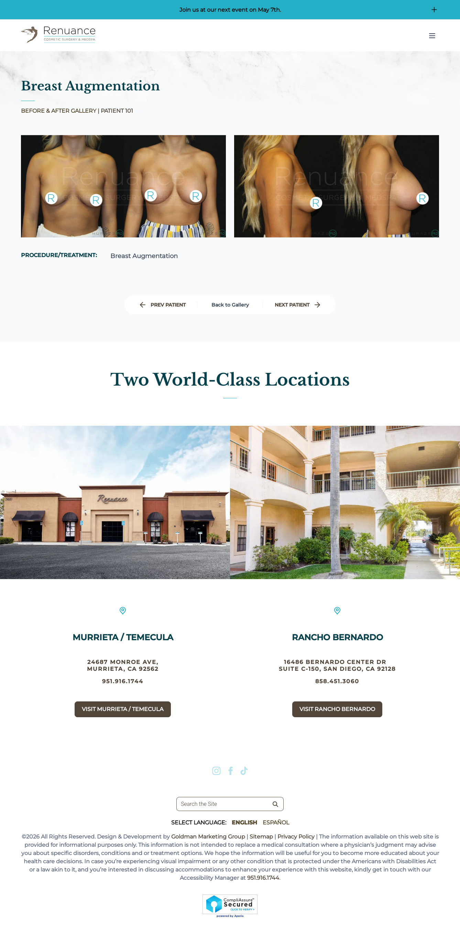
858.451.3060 (337, 690)
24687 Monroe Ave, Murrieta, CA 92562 (122, 668)
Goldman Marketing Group (208, 836)
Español (276, 822)
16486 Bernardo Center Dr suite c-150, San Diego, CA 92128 (337, 674)
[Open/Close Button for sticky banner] (434, 9)
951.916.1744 (122, 683)
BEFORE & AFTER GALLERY (58, 111)
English (244, 822)
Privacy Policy (296, 836)
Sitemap (261, 836)
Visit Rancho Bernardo (337, 718)
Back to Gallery (230, 305)
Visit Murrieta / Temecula (123, 711)
